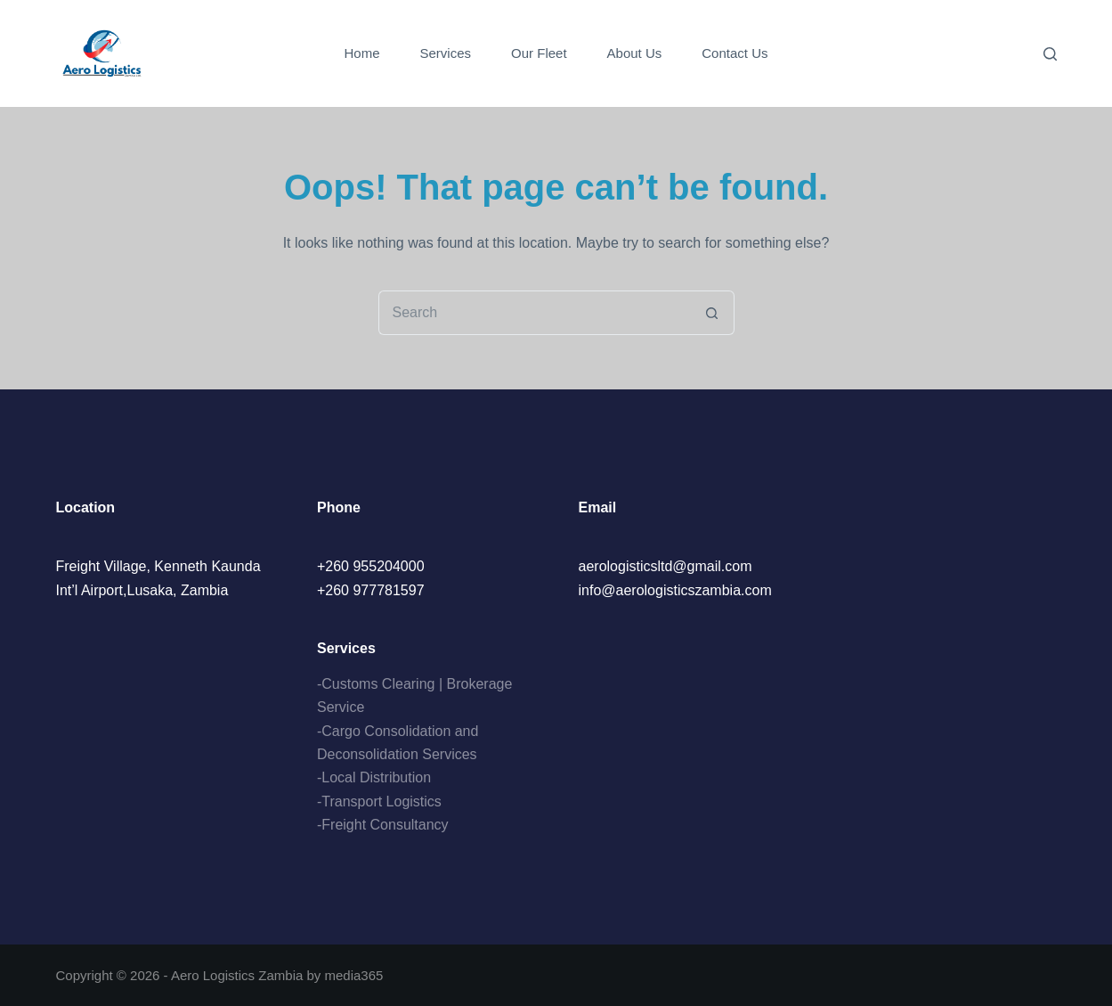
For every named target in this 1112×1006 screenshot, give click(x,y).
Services (446, 53)
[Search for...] (534, 312)
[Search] (1050, 54)
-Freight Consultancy (383, 824)
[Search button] (712, 312)
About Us (634, 53)
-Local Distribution (374, 777)
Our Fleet (539, 53)
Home (362, 53)
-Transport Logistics (379, 801)
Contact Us (734, 53)
